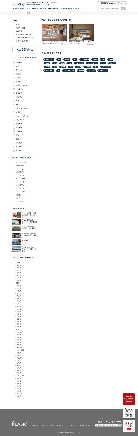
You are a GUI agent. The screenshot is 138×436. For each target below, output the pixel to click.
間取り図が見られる (21, 108)
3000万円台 (20, 175)
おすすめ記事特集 (22, 41)
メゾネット (92, 70)
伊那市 (79, 67)
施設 (15, 139)
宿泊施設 (17, 146)
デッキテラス (49, 70)
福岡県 (19, 379)
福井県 (19, 314)
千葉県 (19, 291)
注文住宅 (17, 62)
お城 (70, 63)
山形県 (19, 278)
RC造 (16, 77)
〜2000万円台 (21, 169)
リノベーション (19, 85)
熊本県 (19, 386)
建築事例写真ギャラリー (24, 34)
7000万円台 (20, 188)
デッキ (104, 63)
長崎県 (19, 383)
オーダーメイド (92, 63)
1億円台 (18, 195)
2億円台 (19, 198)
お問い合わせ (36, 425)
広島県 (19, 360)
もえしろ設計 (79, 63)
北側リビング (49, 59)
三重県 (19, 332)
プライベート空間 (69, 70)
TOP (17, 25)
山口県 (19, 363)
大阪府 (19, 340)
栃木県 (19, 298)
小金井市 (87, 67)
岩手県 (19, 270)
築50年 (67, 59)
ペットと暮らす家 (20, 116)
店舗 (15, 135)
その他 (16, 150)
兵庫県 (19, 342)
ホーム (16, 13)
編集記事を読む (52, 8)
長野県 (19, 319)
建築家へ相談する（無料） (48, 425)
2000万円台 (20, 172)
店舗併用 (17, 123)
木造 (15, 66)
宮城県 (19, 273)
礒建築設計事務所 (90, 44)
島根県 (19, 355)
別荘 (15, 104)
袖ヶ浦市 (112, 63)
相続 (71, 67)
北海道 (19, 265)
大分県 (19, 388)
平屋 (15, 100)
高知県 (19, 373)
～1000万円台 (21, 162)
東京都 (19, 286)
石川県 (19, 311)
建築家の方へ (60, 425)
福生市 (95, 59)
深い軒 (47, 63)
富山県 (19, 309)
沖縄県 (19, 396)
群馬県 (19, 301)
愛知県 (19, 326)
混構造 (16, 81)
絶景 (75, 59)
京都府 (19, 337)
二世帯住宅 (18, 89)
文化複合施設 (85, 59)
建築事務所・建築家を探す (25, 38)
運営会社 (82, 425)
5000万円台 (20, 182)
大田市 (47, 67)
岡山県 (19, 358)
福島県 (19, 280)
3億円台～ (19, 201)
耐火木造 (17, 70)
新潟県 (19, 307)
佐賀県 (19, 381)
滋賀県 (19, 335)
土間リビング (103, 70)
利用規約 (88, 425)
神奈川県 (19, 288)
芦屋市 (63, 67)
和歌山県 (19, 347)
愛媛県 (19, 370)
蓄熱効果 (81, 70)
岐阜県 (19, 321)
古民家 (16, 112)
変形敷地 (17, 97)
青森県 (19, 268)
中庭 (59, 59)
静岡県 (19, 324)
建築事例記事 (20, 28)
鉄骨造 (16, 74)
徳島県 (19, 365)
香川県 (19, 368)
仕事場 (111, 59)
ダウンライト (106, 67)
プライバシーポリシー (72, 425)
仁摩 (55, 67)
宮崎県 (19, 391)
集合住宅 (17, 131)
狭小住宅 (17, 93)
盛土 (96, 67)
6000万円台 (20, 185)
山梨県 (19, 316)
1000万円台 (20, 166)
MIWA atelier (64, 44)
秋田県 (19, 275)
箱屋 (103, 59)
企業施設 (17, 143)
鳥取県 (19, 353)
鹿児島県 (19, 393)
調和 (62, 63)
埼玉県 (19, 293)
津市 (55, 63)
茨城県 (19, 296)
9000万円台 (20, 192)
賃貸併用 (17, 127)
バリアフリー (18, 120)
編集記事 (19, 31)
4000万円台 (20, 179)
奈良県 (19, 345)
